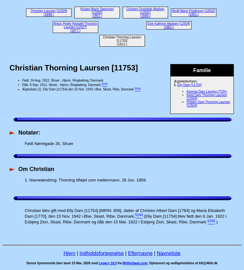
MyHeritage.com (135, 263)
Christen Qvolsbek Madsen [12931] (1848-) (145, 12)
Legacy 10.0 (108, 263)
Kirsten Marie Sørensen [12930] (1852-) (97, 12)
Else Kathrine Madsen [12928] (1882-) (168, 25)
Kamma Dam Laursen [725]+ (206, 91)
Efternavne (140, 253)
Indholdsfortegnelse (101, 253)
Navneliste (168, 253)
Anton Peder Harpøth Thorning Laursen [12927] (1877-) (75, 27)
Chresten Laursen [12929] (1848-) (48, 12)
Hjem (69, 253)
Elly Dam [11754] (189, 85)
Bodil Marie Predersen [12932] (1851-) (193, 12)
